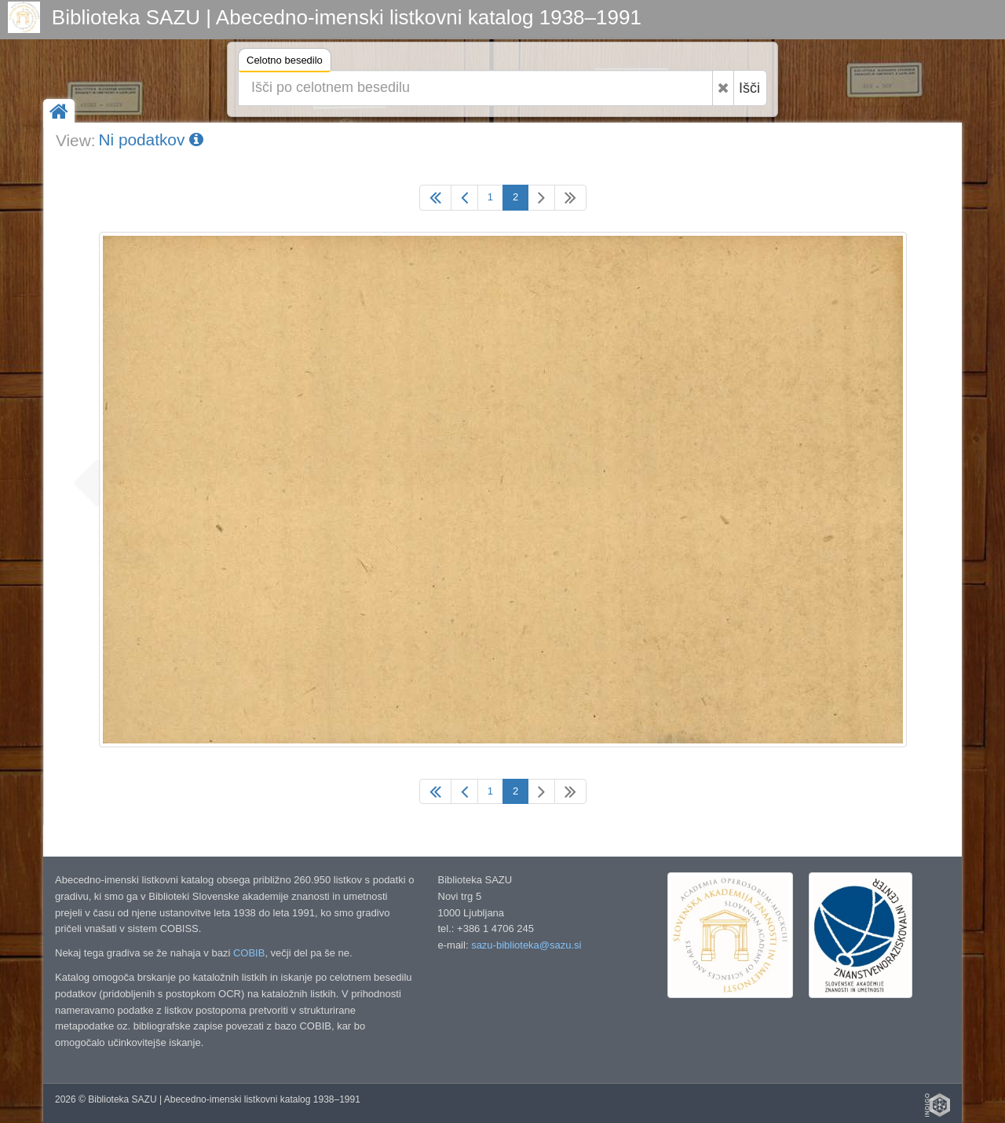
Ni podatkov (150, 139)
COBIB (249, 953)
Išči (749, 88)
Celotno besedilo (285, 62)
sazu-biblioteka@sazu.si (526, 945)
